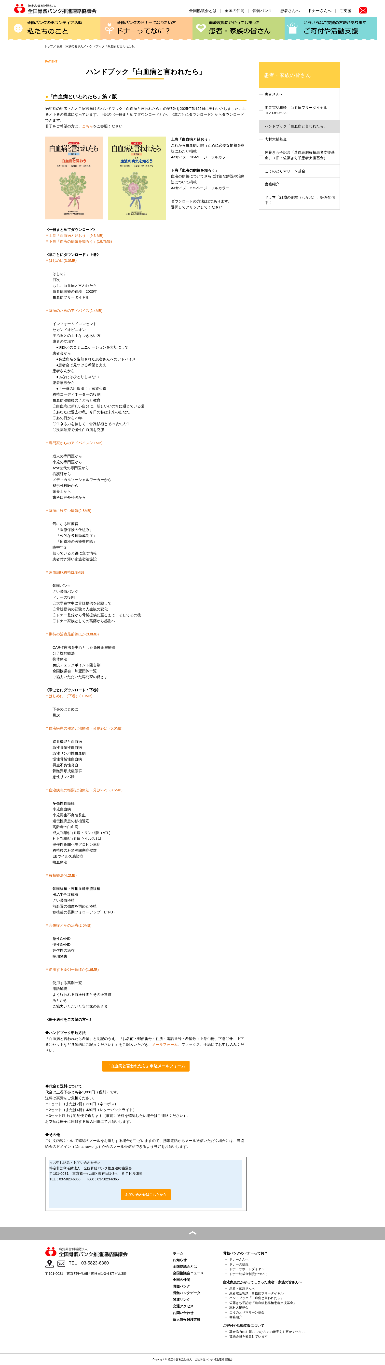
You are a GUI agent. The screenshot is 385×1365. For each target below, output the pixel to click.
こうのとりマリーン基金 (285, 171)
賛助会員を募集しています (248, 1336)
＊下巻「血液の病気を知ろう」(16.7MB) (78, 241)
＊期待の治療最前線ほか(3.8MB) (72, 634)
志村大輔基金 (276, 139)
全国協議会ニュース (188, 1273)
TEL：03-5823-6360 (89, 1263)
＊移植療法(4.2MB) (61, 875)
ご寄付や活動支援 (331, 28)
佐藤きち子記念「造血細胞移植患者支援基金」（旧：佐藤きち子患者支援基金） (300, 155)
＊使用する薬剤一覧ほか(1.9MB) (72, 969)
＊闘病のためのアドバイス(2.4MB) (73, 310)
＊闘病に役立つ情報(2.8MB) (68, 510)
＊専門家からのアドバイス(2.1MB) (73, 443)
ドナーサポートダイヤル (246, 1269)
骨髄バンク (262, 11)
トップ (48, 46)
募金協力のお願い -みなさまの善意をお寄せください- (267, 1332)
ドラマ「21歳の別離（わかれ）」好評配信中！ (300, 200)
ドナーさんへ (319, 11)
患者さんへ (290, 11)
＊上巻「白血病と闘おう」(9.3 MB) (74, 235)
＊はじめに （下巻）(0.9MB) (69, 696)
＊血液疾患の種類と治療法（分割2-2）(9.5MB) (84, 790)
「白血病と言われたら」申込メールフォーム (146, 1066)
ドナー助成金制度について (248, 1274)
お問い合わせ (183, 1313)
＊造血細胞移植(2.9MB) (64, 572)
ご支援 (345, 11)
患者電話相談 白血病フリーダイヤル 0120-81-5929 (298, 110)
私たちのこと (54, 28)
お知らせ (180, 1260)
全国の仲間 (234, 11)
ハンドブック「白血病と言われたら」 (296, 126)
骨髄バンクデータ (186, 1293)
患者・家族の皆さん (238, 28)
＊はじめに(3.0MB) (61, 260)
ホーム (178, 1253)
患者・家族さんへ (242, 1288)
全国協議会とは (203, 11)
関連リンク (181, 1300)
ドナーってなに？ (146, 28)
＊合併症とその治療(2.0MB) (68, 925)
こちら (87, 126)
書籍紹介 (272, 184)
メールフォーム (165, 1044)
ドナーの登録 (238, 1264)
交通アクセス (183, 1306)
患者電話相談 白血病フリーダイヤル (256, 1293)
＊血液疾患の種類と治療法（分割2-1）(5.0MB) (84, 728)
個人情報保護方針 (186, 1319)
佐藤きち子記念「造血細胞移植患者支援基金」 (262, 1303)
